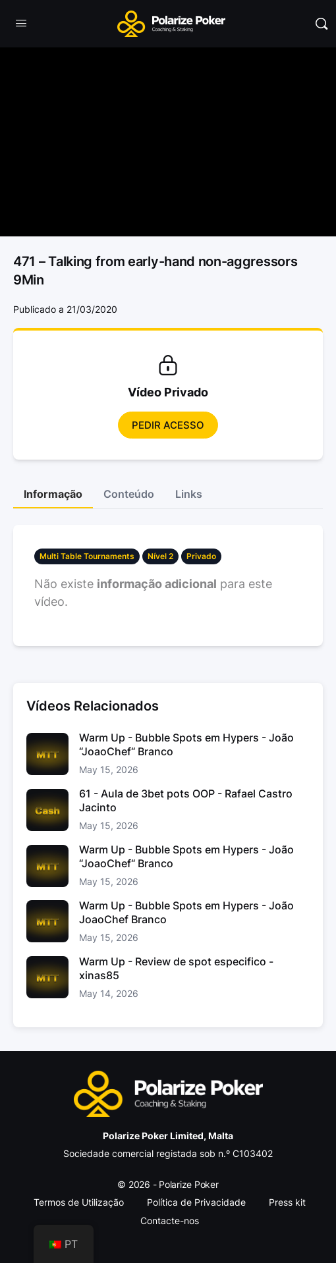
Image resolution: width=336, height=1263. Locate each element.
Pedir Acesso (168, 425)
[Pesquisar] (321, 23)
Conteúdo (128, 493)
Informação (53, 493)
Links (188, 493)
